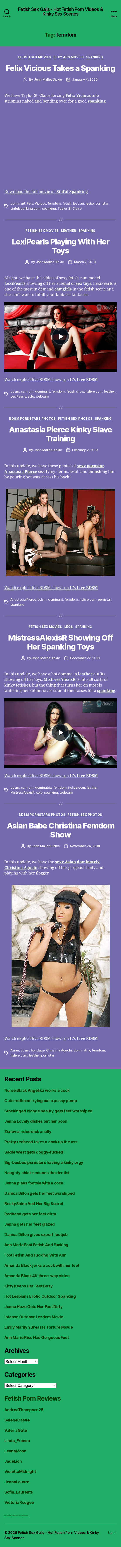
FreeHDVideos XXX (16, 1515)
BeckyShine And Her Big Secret (33, 1203)
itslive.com (93, 391)
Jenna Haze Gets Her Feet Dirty (33, 1306)
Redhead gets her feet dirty (30, 1214)
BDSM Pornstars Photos (32, 418)
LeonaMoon (15, 1451)
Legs (68, 626)
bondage (38, 1050)
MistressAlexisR (22, 792)
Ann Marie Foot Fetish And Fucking (36, 1245)
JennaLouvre (16, 1482)
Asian (14, 1050)
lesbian (78, 203)
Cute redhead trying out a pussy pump (40, 1100)
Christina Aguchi (59, 1050)
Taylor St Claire (69, 208)
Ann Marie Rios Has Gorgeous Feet (36, 1337)
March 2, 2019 (85, 262)
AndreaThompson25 (24, 1409)
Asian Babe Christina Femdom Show (60, 830)
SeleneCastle (17, 1420)
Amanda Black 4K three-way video (37, 1275)
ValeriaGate (15, 1430)
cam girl (27, 391)
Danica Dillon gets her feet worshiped (39, 1193)
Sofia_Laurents (18, 1492)
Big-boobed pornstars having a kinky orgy (43, 1162)
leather (109, 391)
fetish (67, 203)
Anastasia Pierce (23, 599)
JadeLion (13, 1461)
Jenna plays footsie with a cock (33, 1183)
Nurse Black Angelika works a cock (37, 1090)
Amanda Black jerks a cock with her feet (41, 1265)
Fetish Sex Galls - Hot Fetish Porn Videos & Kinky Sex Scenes (60, 11)
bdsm (14, 391)
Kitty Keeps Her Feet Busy (28, 1286)
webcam (42, 396)
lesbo (89, 203)
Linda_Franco (17, 1440)
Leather (68, 230)
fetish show (75, 391)
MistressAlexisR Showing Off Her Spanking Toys (60, 642)
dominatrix (43, 787)
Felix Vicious (36, 203)
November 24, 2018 (85, 846)
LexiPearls (18, 396)
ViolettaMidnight (20, 1471)
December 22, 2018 (85, 658)
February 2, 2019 (85, 450)
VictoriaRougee (19, 1502)
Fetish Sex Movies (34, 57)
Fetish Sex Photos (75, 418)
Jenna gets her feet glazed (29, 1224)
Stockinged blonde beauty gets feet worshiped (48, 1111)
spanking (49, 208)
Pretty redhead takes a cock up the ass (40, 1142)
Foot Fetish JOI (7, 1515)
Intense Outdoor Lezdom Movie (33, 1317)
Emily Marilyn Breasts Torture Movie (38, 1327)
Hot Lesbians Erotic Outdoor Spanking (40, 1296)
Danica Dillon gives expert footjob (36, 1234)
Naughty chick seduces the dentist (37, 1172)
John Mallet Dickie (48, 79)
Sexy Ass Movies (68, 57)
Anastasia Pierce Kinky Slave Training (60, 434)
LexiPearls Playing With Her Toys (60, 246)
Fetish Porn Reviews (32, 1398)
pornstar (101, 203)
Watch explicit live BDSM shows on (51, 379)
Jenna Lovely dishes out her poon (35, 1121)
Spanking (94, 57)
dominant (17, 203)
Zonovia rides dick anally (27, 1131)
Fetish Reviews (24, 1515)
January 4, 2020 (84, 79)
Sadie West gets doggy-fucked (33, 1152)
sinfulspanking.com (25, 208)
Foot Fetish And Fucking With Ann (35, 1255)
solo (31, 396)
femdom (54, 203)
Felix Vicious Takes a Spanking (60, 68)
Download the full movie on (46, 191)
